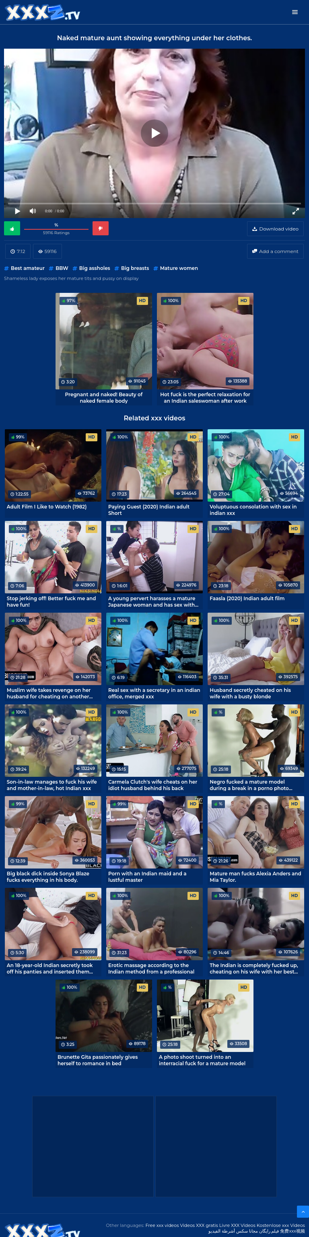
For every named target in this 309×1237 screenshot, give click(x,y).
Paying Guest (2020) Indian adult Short (149, 510)
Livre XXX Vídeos (237, 1225)
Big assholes (94, 268)
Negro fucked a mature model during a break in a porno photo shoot (249, 785)
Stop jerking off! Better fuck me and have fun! (51, 601)
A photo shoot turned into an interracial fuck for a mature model (202, 1060)
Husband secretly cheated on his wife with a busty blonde (250, 693)
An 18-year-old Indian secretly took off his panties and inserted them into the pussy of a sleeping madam (51, 968)
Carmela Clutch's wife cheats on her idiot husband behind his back (152, 785)
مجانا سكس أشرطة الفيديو (233, 1231)
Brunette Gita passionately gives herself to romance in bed (98, 1060)
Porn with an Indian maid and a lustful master (147, 877)
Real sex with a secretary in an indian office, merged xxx (154, 693)
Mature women (179, 268)
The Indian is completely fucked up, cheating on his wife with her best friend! (254, 968)
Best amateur (28, 268)
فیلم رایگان (269, 1231)
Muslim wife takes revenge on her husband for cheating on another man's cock (49, 693)
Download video (279, 229)
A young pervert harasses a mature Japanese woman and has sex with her (151, 601)
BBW (62, 268)
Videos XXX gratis (199, 1225)
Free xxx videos (162, 1225)
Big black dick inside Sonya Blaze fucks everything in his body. (48, 877)
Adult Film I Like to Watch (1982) (47, 507)
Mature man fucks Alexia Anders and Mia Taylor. (255, 877)
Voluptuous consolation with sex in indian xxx (253, 510)
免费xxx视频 (292, 1231)
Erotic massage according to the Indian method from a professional (151, 968)
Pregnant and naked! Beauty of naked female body (104, 397)
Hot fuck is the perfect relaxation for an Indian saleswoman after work (205, 397)
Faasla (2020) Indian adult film (247, 598)
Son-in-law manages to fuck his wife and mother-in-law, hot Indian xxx (52, 785)
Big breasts (135, 268)
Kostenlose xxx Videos (281, 1225)
